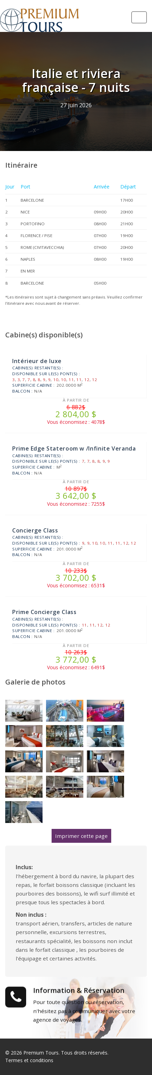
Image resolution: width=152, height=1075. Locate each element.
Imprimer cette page (81, 835)
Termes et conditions (29, 1060)
